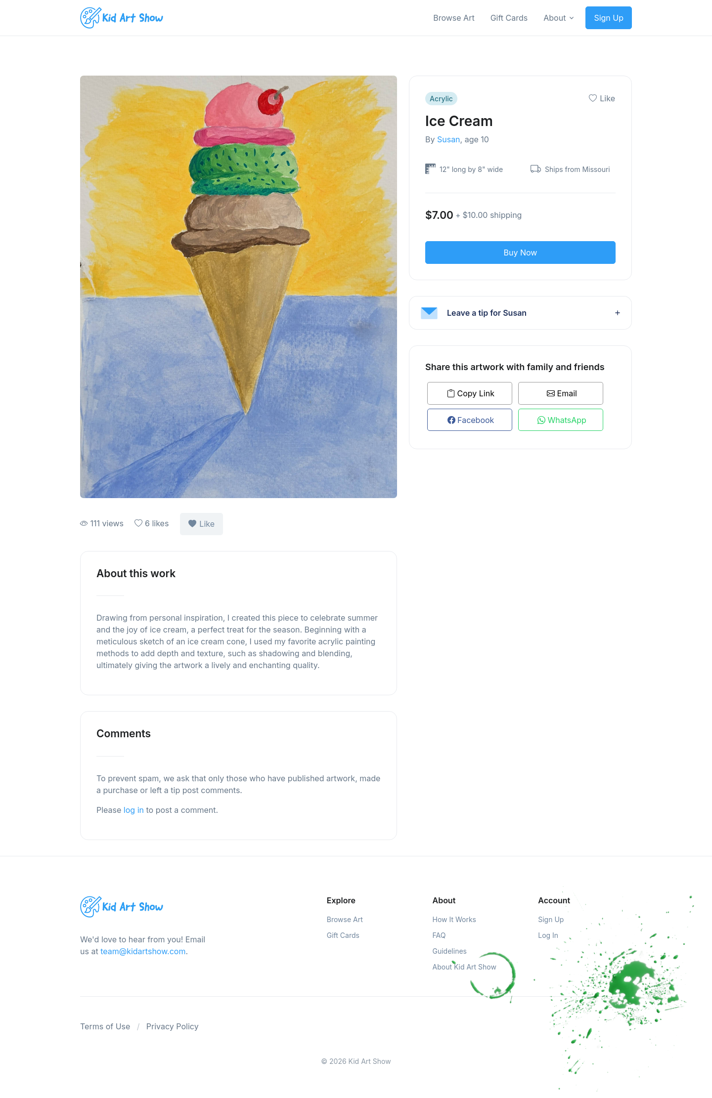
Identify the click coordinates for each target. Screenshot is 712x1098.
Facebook (470, 420)
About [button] (554, 18)
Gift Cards (509, 18)
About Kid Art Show (464, 967)
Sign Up (608, 18)
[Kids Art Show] (121, 18)
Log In (548, 935)
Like (201, 524)
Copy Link (470, 393)
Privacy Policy (172, 1026)
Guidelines (450, 951)
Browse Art (453, 18)
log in (134, 810)
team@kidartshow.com (142, 951)
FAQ (439, 935)
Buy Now (520, 252)
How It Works (454, 919)
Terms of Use (105, 1026)
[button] (520, 312)
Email (562, 393)
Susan (448, 139)
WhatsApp (561, 420)
